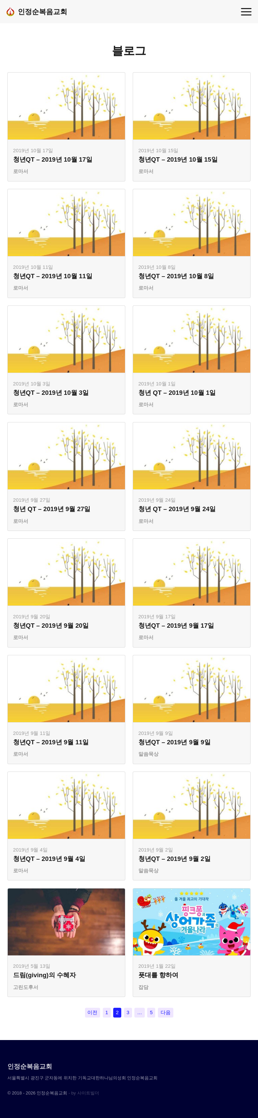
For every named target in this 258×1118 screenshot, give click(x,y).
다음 (166, 1013)
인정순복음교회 (36, 12)
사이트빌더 (88, 1092)
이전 (92, 1013)
